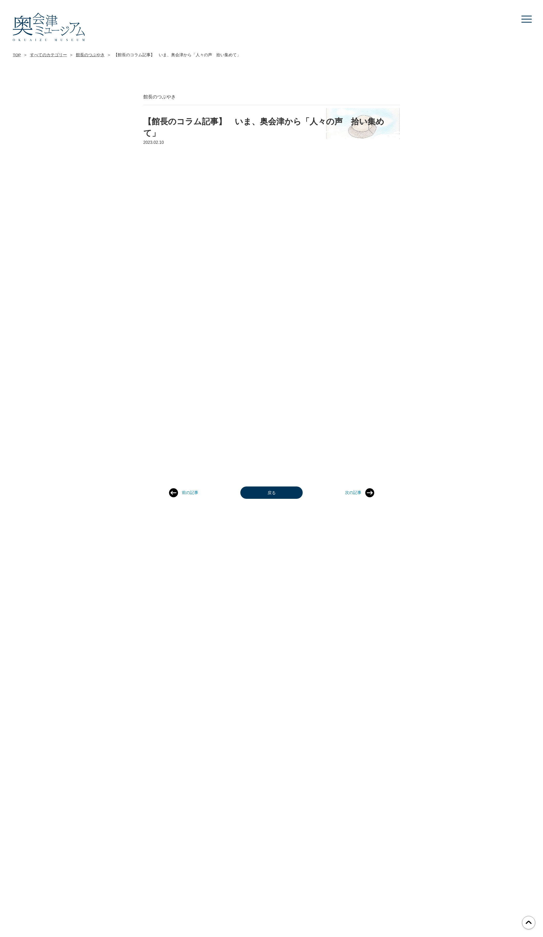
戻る (272, 492)
